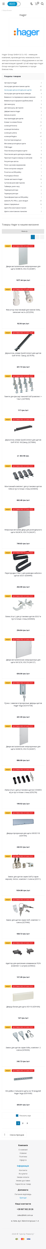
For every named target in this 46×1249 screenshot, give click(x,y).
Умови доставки (23, 1180)
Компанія (23, 1145)
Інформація (23, 1166)
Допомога (23, 1190)
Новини (23, 1153)
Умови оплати (23, 1177)
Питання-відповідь (23, 1194)
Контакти (23, 1170)
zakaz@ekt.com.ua (25, 1215)
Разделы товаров (12, 76)
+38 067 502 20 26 (25, 1209)
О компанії (23, 1149)
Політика (23, 1156)
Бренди (23, 1197)
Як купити (23, 1173)
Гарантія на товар (23, 1184)
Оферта (23, 1160)
